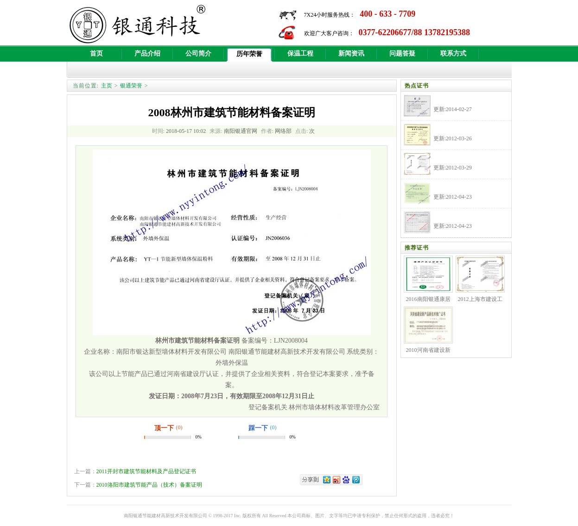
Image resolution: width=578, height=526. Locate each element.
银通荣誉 (131, 85)
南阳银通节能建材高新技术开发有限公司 (165, 515)
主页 (106, 85)
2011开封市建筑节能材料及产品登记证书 (146, 471)
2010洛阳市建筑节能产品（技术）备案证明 (149, 485)
